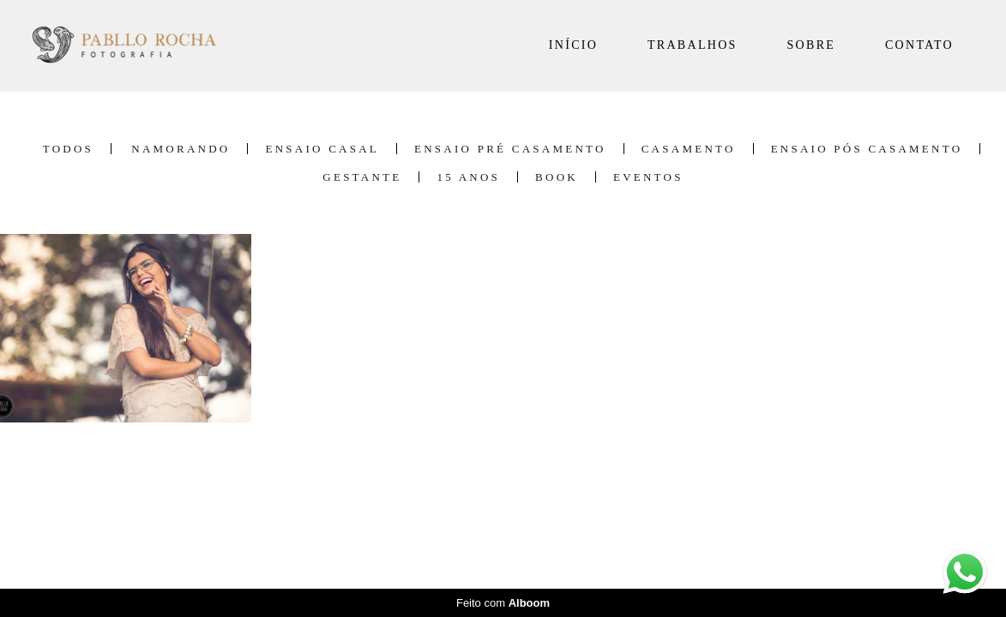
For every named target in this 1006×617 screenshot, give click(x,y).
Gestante (361, 177)
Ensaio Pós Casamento (867, 148)
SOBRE (811, 45)
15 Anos (468, 177)
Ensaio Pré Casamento (510, 148)
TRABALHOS (693, 45)
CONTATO (919, 45)
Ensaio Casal (322, 148)
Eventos (648, 177)
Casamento (689, 148)
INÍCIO (573, 45)
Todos (68, 148)
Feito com (503, 602)
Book (556, 177)
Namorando (180, 148)
